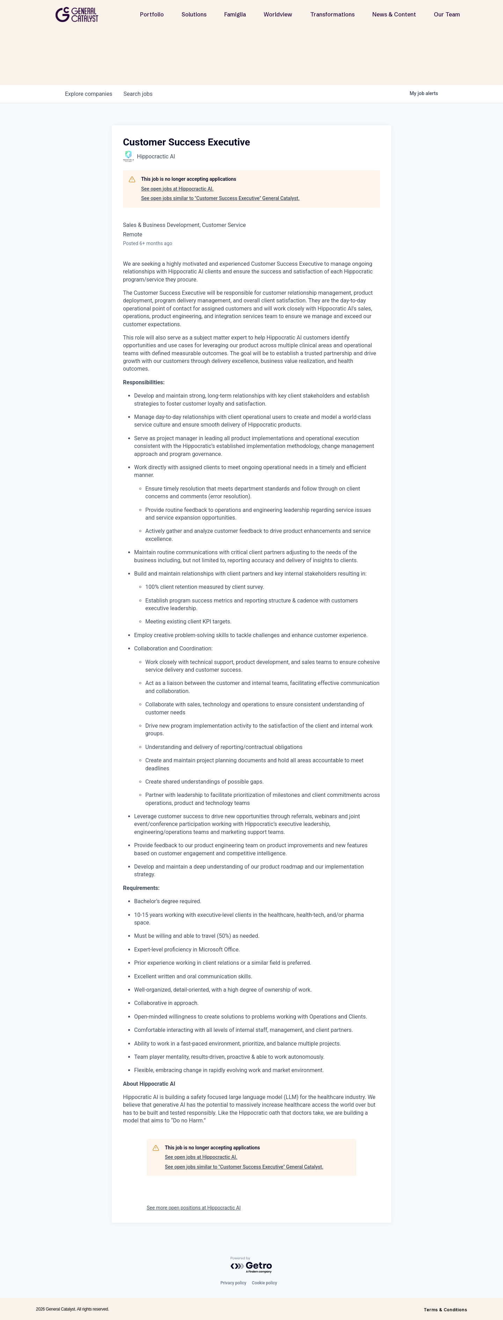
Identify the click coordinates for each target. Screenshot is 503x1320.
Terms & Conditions (445, 1309)
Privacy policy (233, 1282)
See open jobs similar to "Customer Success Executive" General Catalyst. (220, 198)
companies (88, 94)
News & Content (394, 14)
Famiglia (235, 14)
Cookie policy (264, 1282)
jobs (137, 94)
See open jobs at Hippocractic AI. (177, 189)
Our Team (447, 14)
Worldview (278, 14)
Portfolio (152, 14)
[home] (79, 14)
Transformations (332, 14)
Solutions (194, 14)
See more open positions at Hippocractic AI (194, 1208)
